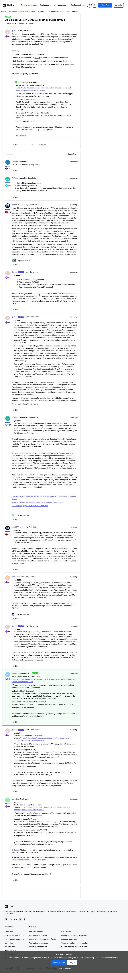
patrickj (15, 161)
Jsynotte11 (16, 577)
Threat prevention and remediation (74, 943)
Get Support (45, 5)
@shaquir (15, 850)
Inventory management (38, 947)
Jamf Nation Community (14, 939)
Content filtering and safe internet (74, 947)
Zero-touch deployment (38, 935)
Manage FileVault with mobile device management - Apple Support (38, 502)
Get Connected (61, 5)
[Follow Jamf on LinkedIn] (11, 919)
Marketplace (10, 947)
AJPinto (15, 178)
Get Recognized (78, 5)
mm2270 (15, 205)
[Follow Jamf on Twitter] (6, 919)
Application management (38, 943)
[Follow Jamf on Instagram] (20, 919)
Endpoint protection (69, 939)
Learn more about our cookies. (107, 958)
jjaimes (14, 31)
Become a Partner (12, 951)
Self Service (66, 932)
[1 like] (21, 515)
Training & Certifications (14, 935)
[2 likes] (21, 260)
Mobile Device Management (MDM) (42, 939)
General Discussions (29, 5)
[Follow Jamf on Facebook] (25, 919)
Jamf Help (9, 932)
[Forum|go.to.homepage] (9, 5)
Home (3, 11)
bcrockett (15, 799)
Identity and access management (74, 935)
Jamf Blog (9, 943)
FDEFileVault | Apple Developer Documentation (30, 506)
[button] (105, 5)
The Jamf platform (36, 932)
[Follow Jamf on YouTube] (15, 919)
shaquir (15, 673)
